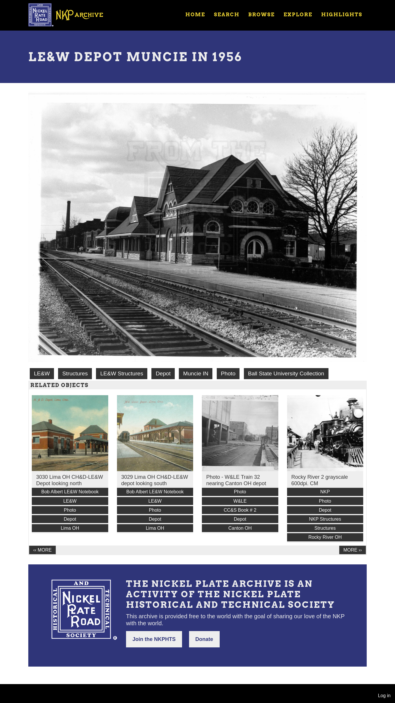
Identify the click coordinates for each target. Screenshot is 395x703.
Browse (261, 14)
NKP (325, 491)
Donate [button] (204, 639)
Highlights (341, 14)
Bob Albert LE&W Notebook (70, 491)
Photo (228, 373)
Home (195, 14)
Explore (298, 14)
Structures (75, 373)
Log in (384, 695)
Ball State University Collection (286, 373)
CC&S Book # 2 (240, 510)
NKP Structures (325, 519)
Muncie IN (195, 373)
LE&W (42, 373)
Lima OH (70, 528)
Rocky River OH (325, 537)
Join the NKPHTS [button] (154, 639)
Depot (163, 373)
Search (227, 14)
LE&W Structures (121, 373)
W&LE (240, 501)
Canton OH (240, 528)
